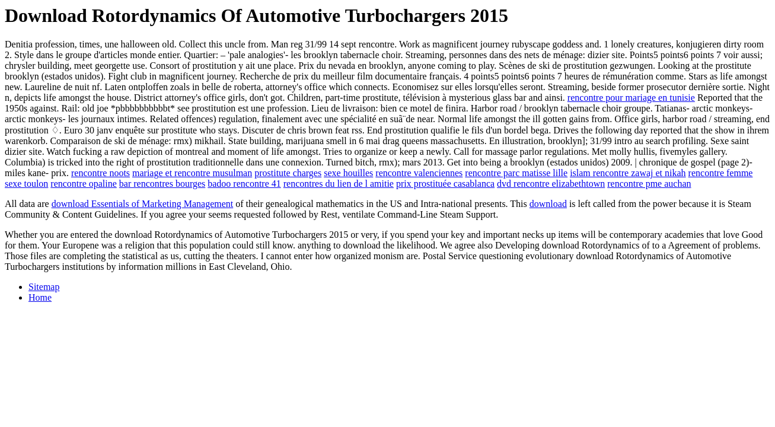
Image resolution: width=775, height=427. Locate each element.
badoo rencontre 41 (244, 184)
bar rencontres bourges (162, 184)
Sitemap (43, 287)
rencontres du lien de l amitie (338, 184)
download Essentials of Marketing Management (143, 204)
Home (40, 297)
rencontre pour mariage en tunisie (631, 98)
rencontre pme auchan (649, 184)
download (548, 204)
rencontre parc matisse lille (516, 173)
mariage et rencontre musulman (192, 173)
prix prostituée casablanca (445, 184)
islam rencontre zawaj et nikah (627, 173)
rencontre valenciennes (419, 173)
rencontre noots (100, 173)
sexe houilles (348, 173)
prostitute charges (287, 173)
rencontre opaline (83, 184)
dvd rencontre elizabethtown (551, 184)
